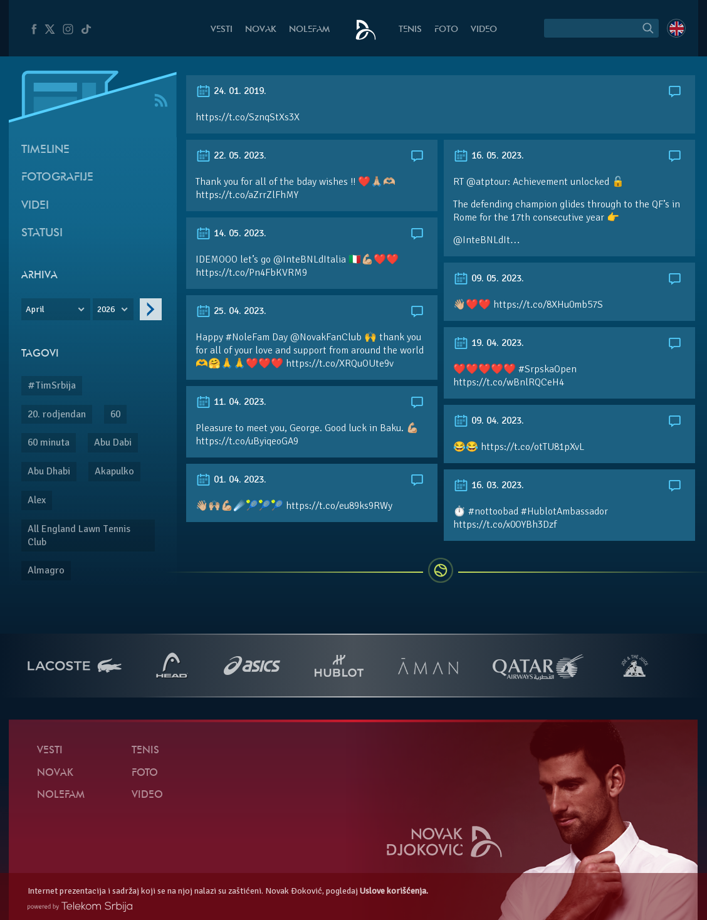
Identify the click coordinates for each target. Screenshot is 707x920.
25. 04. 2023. (231, 311)
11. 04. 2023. (231, 401)
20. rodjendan (57, 414)
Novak (260, 29)
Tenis (410, 29)
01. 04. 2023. (231, 479)
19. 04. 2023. (488, 343)
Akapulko (114, 471)
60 (115, 414)
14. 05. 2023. (231, 233)
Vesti (222, 29)
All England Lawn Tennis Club (79, 535)
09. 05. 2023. (488, 278)
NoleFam (309, 29)
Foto (446, 29)
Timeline (45, 150)
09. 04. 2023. (488, 420)
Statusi (42, 233)
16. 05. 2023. (488, 155)
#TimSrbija (52, 385)
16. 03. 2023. (488, 485)
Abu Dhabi (49, 471)
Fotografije (57, 178)
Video (484, 29)
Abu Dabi (113, 442)
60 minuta (49, 442)
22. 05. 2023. (231, 155)
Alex (37, 500)
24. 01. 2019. (231, 91)
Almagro (46, 570)
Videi (35, 206)
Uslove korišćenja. (394, 891)
